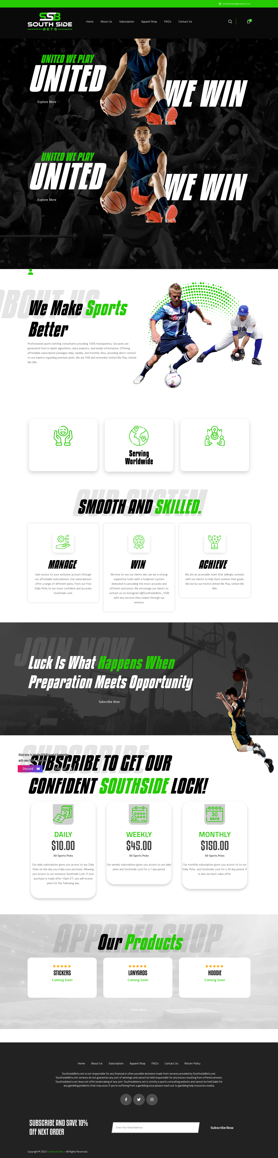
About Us (97, 1062)
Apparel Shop (137, 1062)
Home (81, 1062)
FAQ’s (155, 1062)
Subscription (116, 1062)
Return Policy (192, 1062)
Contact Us (171, 1062)
